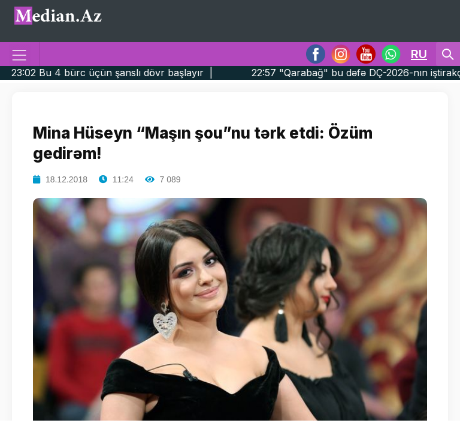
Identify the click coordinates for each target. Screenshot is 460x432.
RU (419, 54)
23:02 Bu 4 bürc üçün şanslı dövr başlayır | (131, 73)
